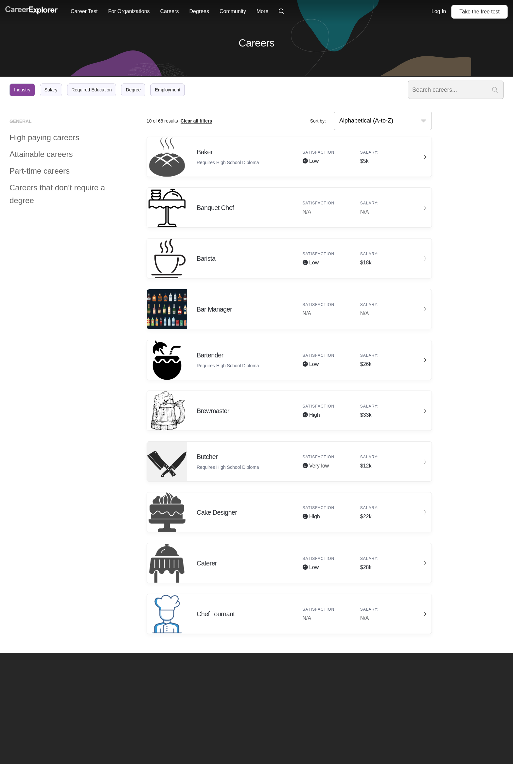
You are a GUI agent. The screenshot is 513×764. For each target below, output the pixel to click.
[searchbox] (374, 121)
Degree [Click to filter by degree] (133, 89)
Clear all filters (196, 121)
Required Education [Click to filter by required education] (92, 89)
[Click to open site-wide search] (282, 11)
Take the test (479, 12)
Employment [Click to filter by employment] (167, 89)
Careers (169, 11)
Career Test (84, 11)
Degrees (199, 11)
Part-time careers (39, 170)
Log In (439, 11)
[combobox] (383, 121)
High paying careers (44, 137)
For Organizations (129, 11)
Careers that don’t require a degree (57, 194)
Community (233, 11)
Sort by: (318, 121)
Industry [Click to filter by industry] (22, 89)
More (262, 11)
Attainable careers (41, 154)
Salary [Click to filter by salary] (51, 89)
